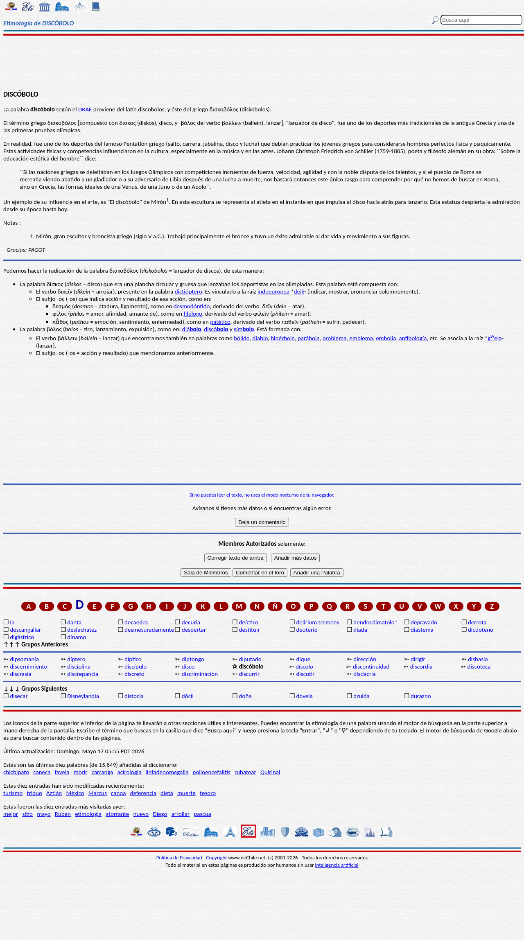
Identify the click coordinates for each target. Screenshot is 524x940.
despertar (194, 629)
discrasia (20, 674)
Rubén (63, 814)
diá (191, 329)
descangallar (25, 629)
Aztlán (54, 793)
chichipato (16, 772)
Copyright (216, 857)
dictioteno (480, 629)
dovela (304, 696)
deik (299, 291)
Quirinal (270, 772)
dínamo (76, 637)
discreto (134, 674)
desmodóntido (192, 306)
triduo (34, 793)
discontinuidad (371, 666)
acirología (129, 772)
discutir (305, 674)
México (75, 793)
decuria (191, 622)
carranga (102, 772)
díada (360, 629)
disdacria (364, 674)
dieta (166, 793)
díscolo (304, 666)
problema (335, 338)
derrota (477, 622)
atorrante (117, 814)
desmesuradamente (149, 629)
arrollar (181, 814)
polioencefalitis (211, 772)
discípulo (135, 666)
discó (216, 329)
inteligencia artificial (337, 865)
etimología (88, 814)
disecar (18, 696)
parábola (309, 338)
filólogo (193, 313)
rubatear (245, 772)
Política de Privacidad (179, 857)
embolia (386, 338)
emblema (361, 338)
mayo (43, 814)
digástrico (22, 637)
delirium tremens (317, 622)
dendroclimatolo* (375, 622)
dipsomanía (24, 659)
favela (62, 772)
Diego (160, 814)
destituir (249, 629)
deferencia (143, 793)
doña (245, 696)
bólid (240, 338)
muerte (186, 793)
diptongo (193, 659)
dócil (188, 696)
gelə (494, 338)
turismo (13, 793)
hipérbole (283, 338)
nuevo (141, 814)
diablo (260, 338)
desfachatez (82, 629)
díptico (133, 659)
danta (74, 622)
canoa (118, 793)
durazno (421, 696)
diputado (250, 659)
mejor (10, 814)
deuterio (306, 629)
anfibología (413, 338)
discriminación (200, 674)
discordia (421, 666)
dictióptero (188, 291)
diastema (422, 629)
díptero (76, 659)
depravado (424, 622)
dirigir (418, 659)
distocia (134, 696)
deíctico (249, 622)
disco (188, 666)
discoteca (479, 666)
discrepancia (82, 674)
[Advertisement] (262, 62)
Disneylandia (83, 696)
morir (81, 772)
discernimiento (28, 666)
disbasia (478, 659)
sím (244, 329)
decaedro (136, 622)
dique (303, 659)
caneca (41, 772)
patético (220, 321)
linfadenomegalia (167, 772)
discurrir (249, 674)
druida (361, 696)
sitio (27, 814)
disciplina (78, 666)
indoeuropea (273, 291)
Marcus (97, 793)
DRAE (85, 109)
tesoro (208, 793)
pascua (202, 814)
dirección (364, 659)
